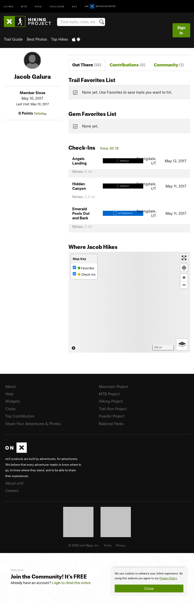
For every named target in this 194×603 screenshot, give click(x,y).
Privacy (121, 545)
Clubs (10, 408)
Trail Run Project (113, 408)
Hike (38, 6)
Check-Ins (84, 274)
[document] (149, 581)
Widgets (12, 401)
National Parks (111, 423)
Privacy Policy (168, 578)
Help (9, 393)
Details (40, 113)
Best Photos (37, 39)
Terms (108, 545)
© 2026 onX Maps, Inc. (83, 545)
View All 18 (109, 148)
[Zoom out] (184, 285)
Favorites (83, 268)
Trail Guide (13, 39)
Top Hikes (59, 39)
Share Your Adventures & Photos (33, 423)
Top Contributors (19, 416)
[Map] (129, 302)
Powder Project (111, 416)
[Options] (182, 344)
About (10, 386)
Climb (8, 6)
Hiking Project (111, 401)
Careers (11, 490)
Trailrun (57, 6)
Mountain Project (113, 386)
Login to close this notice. (71, 583)
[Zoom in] (184, 277)
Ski (74, 6)
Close (149, 588)
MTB (24, 6)
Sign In (181, 30)
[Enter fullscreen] (184, 257)
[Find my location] (184, 267)
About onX (14, 483)
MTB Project (109, 393)
